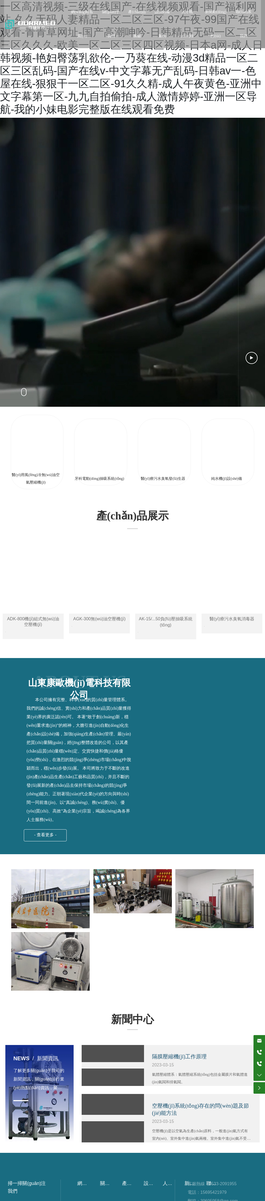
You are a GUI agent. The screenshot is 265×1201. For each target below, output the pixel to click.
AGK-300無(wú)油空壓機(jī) (99, 619)
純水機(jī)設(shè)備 (226, 479)
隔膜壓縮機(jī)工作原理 (179, 1057)
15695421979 (213, 1193)
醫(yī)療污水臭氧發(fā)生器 (163, 479)
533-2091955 (223, 1184)
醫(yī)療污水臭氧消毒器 (232, 619)
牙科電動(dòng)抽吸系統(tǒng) (99, 479)
